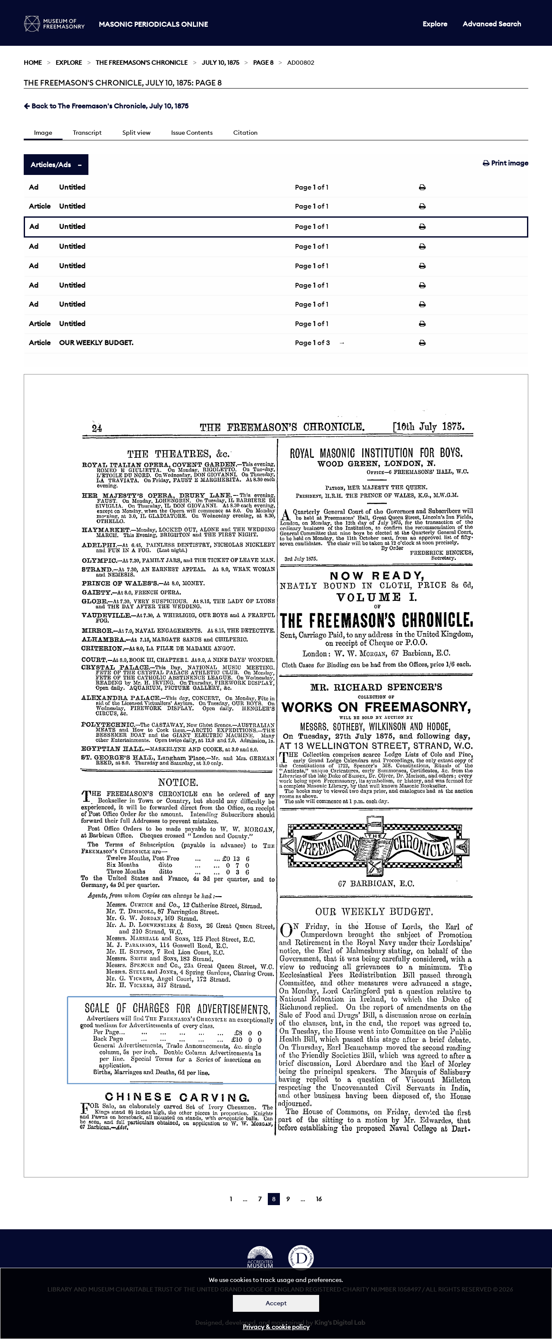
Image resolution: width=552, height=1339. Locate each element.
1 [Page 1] (231, 1199)
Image (43, 132)
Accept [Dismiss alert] (276, 1303)
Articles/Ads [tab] (51, 164)
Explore (435, 23)
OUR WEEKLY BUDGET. (96, 342)
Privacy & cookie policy (276, 1327)
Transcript (87, 132)
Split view (136, 132)
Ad (33, 187)
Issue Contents (192, 132)
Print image (505, 163)
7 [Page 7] (259, 1199)
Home (33, 63)
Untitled (72, 187)
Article (39, 206)
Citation (245, 132)
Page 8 (263, 63)
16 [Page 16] (319, 1199)
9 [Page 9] (288, 1199)
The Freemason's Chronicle (142, 63)
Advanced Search (492, 23)
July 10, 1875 (220, 63)
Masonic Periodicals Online (153, 24)
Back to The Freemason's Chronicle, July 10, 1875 (106, 106)
